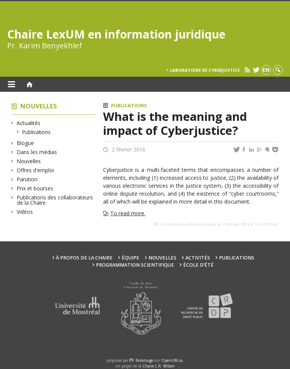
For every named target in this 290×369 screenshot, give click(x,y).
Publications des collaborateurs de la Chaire (55, 200)
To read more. (127, 213)
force (144, 360)
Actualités (28, 123)
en (266, 69)
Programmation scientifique (135, 265)
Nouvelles (38, 106)
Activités (197, 258)
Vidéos (25, 211)
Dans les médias (37, 152)
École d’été (198, 265)
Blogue (25, 143)
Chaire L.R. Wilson (158, 366)
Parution (27, 179)
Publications (37, 132)
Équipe (130, 258)
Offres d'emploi (35, 170)
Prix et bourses (35, 188)
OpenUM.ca (171, 360)
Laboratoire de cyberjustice (205, 70)
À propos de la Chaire (84, 258)
